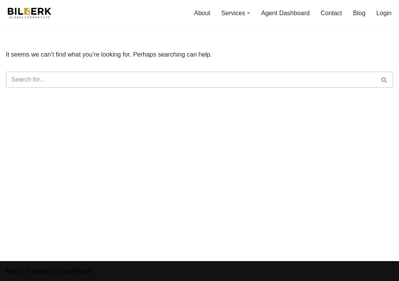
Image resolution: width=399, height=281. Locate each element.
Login (384, 13)
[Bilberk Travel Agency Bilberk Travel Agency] (29, 13)
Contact (331, 13)
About (202, 13)
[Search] (191, 79)
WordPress (75, 271)
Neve (13, 271)
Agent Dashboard (285, 13)
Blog (359, 13)
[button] (248, 12)
